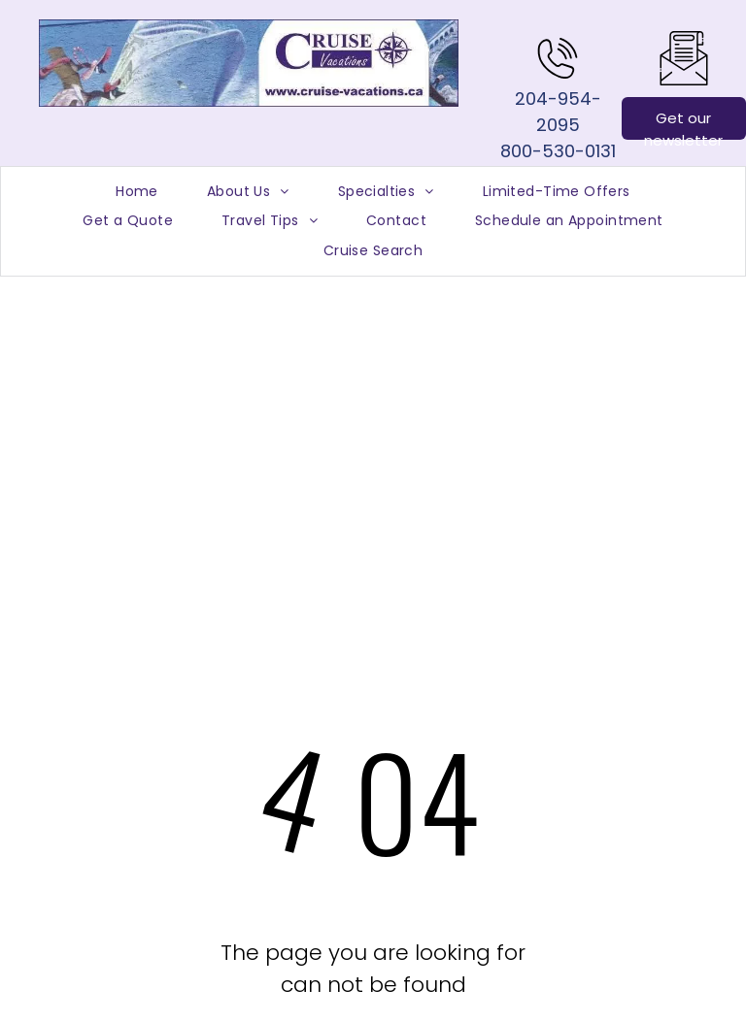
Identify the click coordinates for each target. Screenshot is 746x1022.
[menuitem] (137, 192)
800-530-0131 (558, 151)
